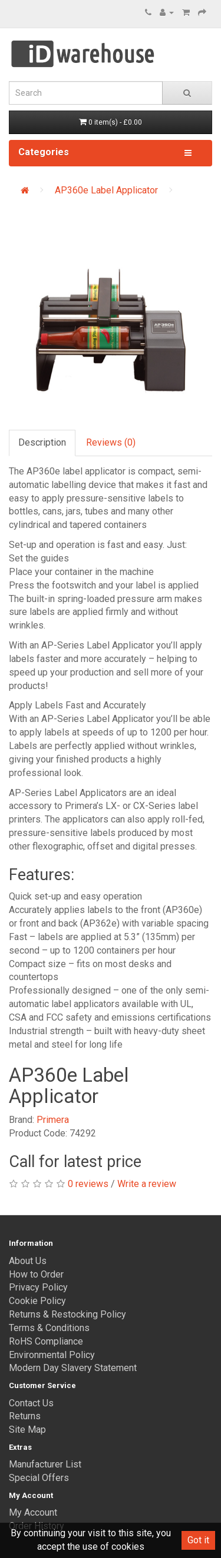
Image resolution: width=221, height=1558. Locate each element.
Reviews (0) (111, 442)
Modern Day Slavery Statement (73, 1367)
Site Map (27, 1429)
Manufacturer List (45, 1464)
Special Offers (39, 1477)
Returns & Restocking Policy (67, 1314)
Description (42, 442)
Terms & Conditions (49, 1327)
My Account (33, 1512)
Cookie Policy (37, 1300)
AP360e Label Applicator (106, 190)
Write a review (146, 1183)
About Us (28, 1260)
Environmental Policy (52, 1354)
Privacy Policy (38, 1287)
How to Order (36, 1274)
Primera (53, 1119)
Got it (198, 1540)
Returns (25, 1416)
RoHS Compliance (46, 1341)
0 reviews (88, 1183)
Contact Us (31, 1403)
